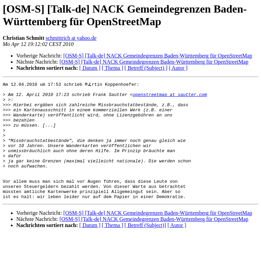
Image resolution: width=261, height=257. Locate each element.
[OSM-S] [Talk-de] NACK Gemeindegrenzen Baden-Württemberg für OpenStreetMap (157, 56)
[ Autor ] (178, 68)
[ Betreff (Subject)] (145, 248)
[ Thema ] (112, 68)
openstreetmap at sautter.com (170, 97)
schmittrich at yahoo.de (71, 38)
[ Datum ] (89, 68)
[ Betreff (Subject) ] (145, 68)
